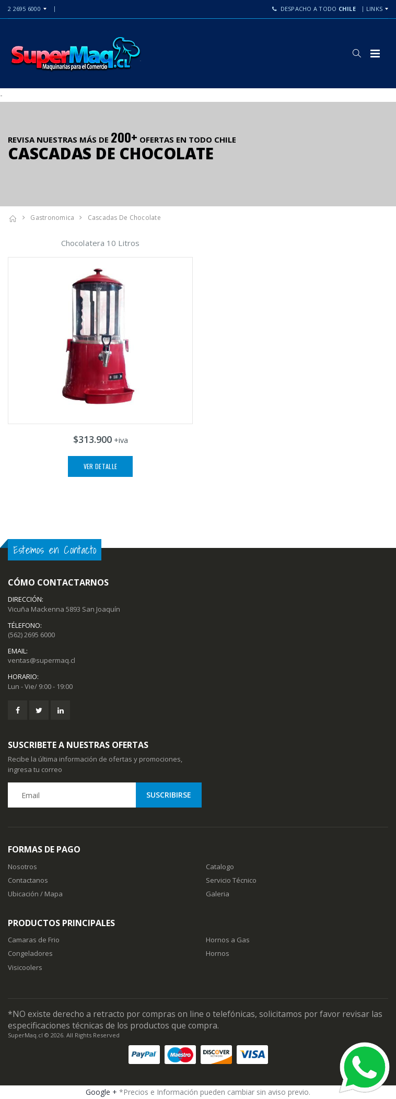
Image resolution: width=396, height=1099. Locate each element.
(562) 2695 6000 (31, 634)
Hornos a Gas (228, 939)
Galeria (217, 893)
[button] (356, 53)
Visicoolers (25, 967)
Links (374, 9)
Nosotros (22, 866)
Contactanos (28, 880)
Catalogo (220, 866)
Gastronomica (52, 217)
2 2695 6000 (24, 9)
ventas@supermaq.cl (41, 660)
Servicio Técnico (231, 880)
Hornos (217, 953)
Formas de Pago (44, 849)
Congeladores (30, 953)
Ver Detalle (100, 466)
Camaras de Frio (34, 939)
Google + (101, 1092)
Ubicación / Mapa (35, 893)
